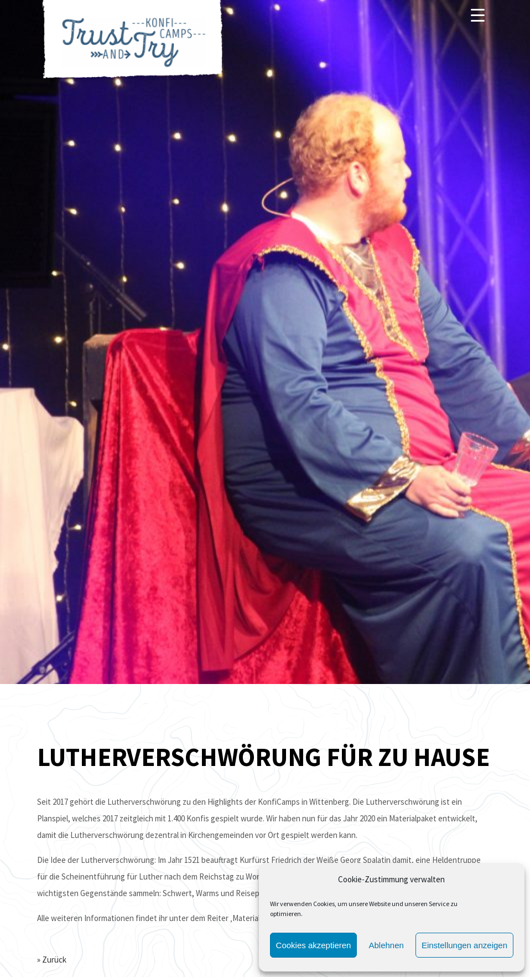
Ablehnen (385, 945)
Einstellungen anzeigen (464, 945)
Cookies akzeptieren (313, 945)
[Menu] (478, 15)
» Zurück (51, 959)
